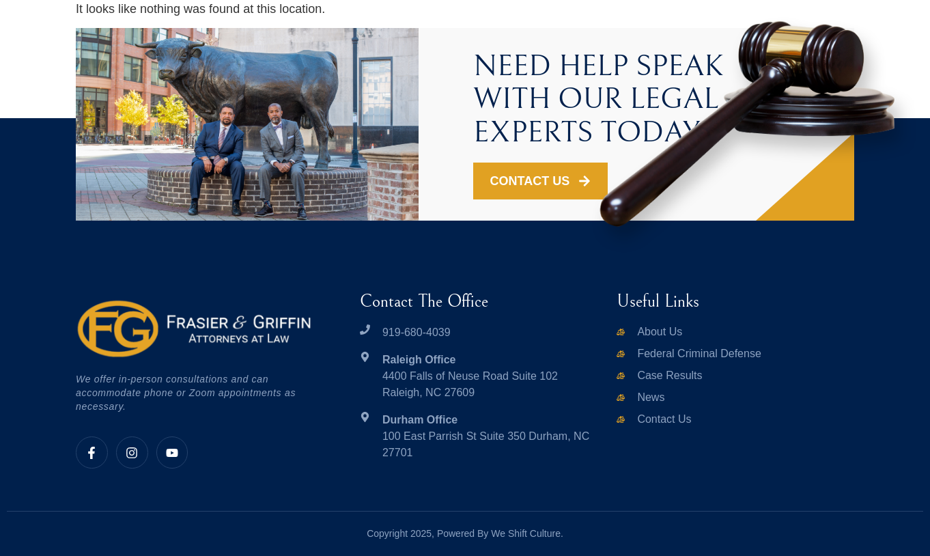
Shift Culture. (535, 533)
